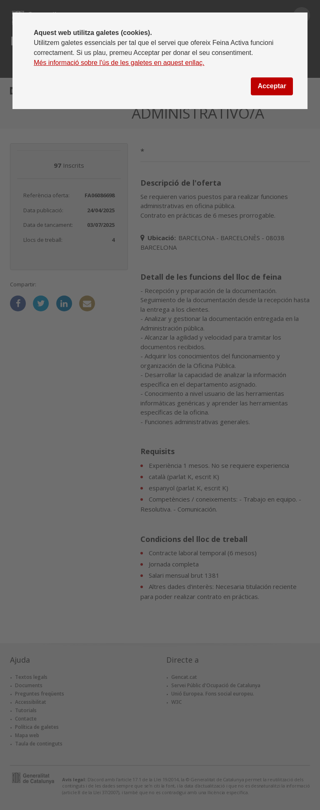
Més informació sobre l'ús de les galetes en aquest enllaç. (119, 62)
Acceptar (272, 85)
